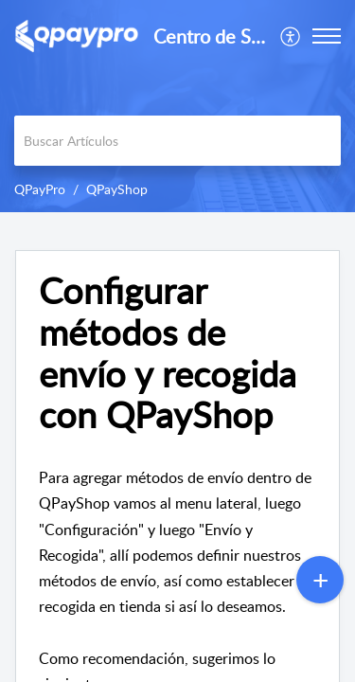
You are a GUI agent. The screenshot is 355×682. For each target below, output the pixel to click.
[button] (291, 36)
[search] (177, 141)
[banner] (177, 106)
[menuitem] (291, 36)
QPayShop (117, 189)
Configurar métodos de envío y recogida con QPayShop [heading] (167, 353)
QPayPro (39, 189)
